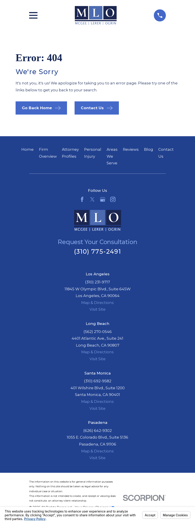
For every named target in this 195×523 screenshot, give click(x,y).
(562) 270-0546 (97, 331)
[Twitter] (92, 199)
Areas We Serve (112, 156)
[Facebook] (82, 199)
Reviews (131, 149)
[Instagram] (113, 199)
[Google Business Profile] (102, 199)
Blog (148, 149)
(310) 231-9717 (97, 282)
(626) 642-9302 (97, 430)
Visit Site (97, 309)
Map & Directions (97, 302)
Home (27, 149)
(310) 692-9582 (97, 381)
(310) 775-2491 (97, 251)
